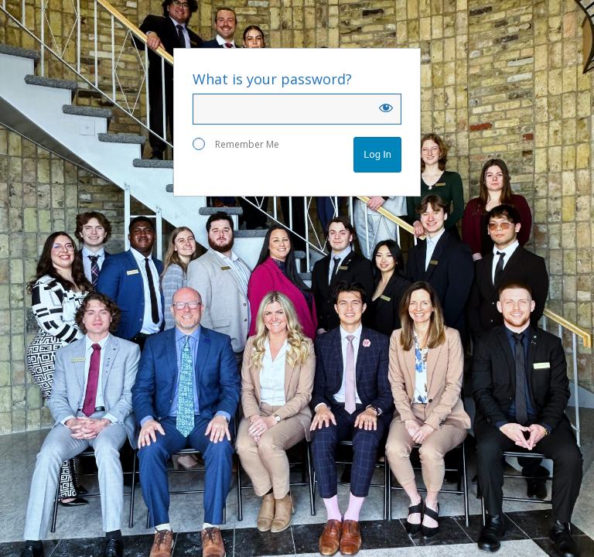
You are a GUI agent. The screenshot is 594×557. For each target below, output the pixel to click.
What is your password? (272, 79)
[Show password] (385, 107)
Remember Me (236, 144)
